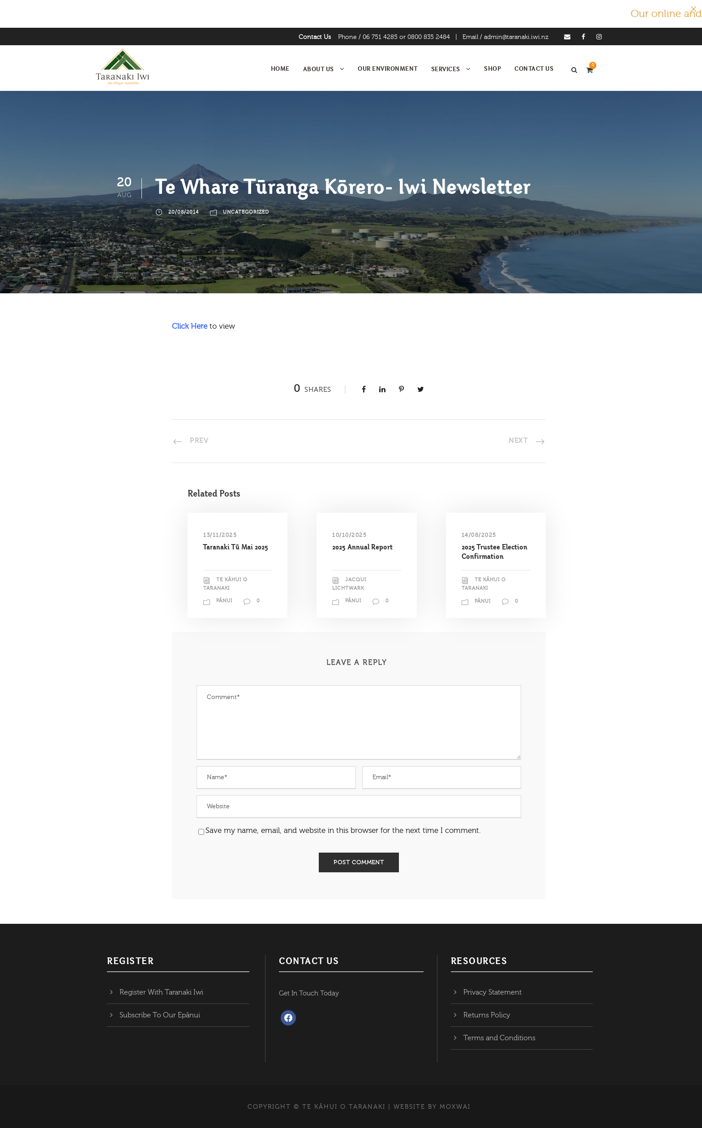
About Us (318, 69)
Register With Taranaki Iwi (161, 992)
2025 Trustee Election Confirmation (494, 551)
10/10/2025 (349, 535)
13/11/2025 (220, 535)
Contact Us (315, 37)
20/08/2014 (183, 212)
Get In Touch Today (309, 993)
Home (280, 68)
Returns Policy (486, 1015)
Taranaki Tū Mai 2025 (235, 547)
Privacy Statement (492, 992)
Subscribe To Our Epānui (160, 1015)
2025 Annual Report (362, 547)
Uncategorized (246, 212)
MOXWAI (455, 1107)
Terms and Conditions (499, 1038)
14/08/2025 (479, 535)
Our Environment (388, 68)
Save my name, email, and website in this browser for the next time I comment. (343, 830)
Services (445, 69)
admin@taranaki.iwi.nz (516, 37)
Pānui (224, 601)
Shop (492, 68)
